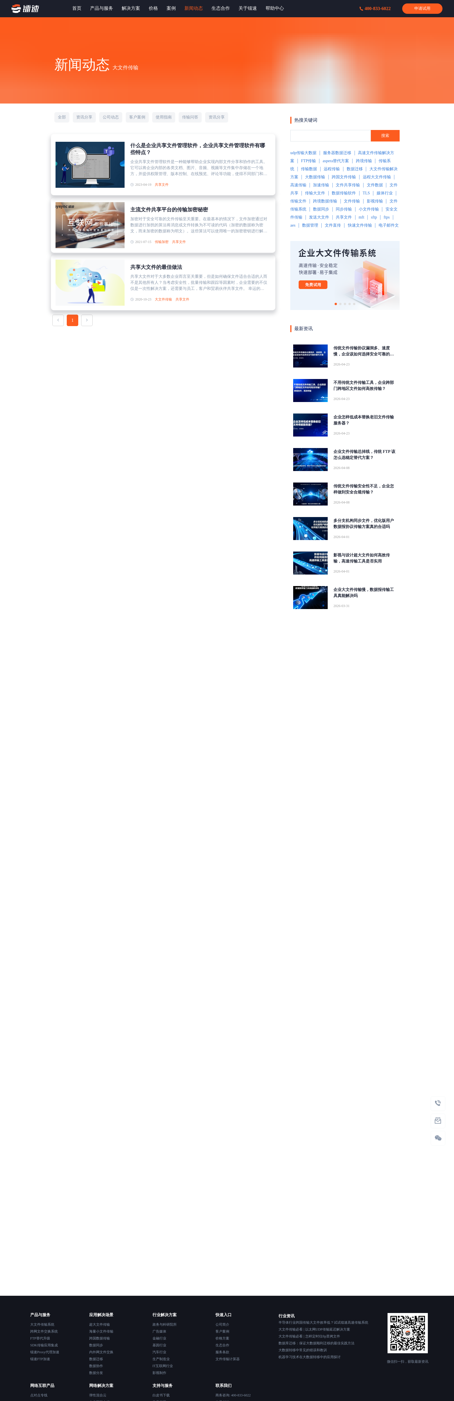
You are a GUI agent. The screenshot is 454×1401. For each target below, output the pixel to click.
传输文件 (298, 201)
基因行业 (159, 1345)
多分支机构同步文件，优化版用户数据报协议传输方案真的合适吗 (363, 523)
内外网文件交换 (101, 1352)
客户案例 (222, 1331)
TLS (366, 193)
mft (361, 217)
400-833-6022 (375, 8)
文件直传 (333, 225)
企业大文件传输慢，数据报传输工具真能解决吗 (363, 592)
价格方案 (222, 1338)
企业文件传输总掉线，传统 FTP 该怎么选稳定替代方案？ (364, 454)
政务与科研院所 (164, 1324)
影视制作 (159, 1373)
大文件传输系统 (42, 1324)
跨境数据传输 (325, 201)
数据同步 (321, 209)
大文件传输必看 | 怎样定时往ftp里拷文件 (309, 1336)
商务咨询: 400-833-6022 (233, 1395)
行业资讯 (286, 1316)
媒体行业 (385, 193)
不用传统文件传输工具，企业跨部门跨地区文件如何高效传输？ (363, 385)
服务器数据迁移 (337, 153)
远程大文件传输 (377, 177)
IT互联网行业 (162, 1366)
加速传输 (321, 185)
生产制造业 (161, 1359)
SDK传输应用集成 (44, 1345)
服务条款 (222, 1352)
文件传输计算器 (227, 1359)
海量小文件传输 (101, 1331)
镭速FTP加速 (40, 1359)
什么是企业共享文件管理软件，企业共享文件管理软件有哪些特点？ (197, 149)
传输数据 (309, 169)
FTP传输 (308, 161)
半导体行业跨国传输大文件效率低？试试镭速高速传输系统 (323, 1322)
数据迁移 (355, 169)
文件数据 (375, 185)
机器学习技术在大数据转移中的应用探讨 (309, 1357)
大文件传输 (163, 299)
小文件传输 (369, 209)
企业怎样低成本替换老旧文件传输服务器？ (363, 420)
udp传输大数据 (303, 153)
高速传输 (298, 185)
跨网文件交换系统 (44, 1331)
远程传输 (332, 169)
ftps (387, 217)
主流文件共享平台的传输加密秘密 (169, 210)
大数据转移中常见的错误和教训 (302, 1350)
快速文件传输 (360, 225)
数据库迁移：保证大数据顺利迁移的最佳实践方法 (316, 1343)
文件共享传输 (348, 185)
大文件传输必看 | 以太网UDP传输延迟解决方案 (314, 1329)
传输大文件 (315, 193)
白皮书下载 (161, 1395)
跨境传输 (364, 161)
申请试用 (422, 8)
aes (292, 225)
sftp (374, 217)
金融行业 (159, 1338)
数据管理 (310, 225)
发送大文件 (319, 217)
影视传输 (375, 201)
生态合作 (222, 1345)
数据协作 (96, 1366)
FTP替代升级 (40, 1338)
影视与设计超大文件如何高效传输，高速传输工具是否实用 (361, 558)
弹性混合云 (97, 1395)
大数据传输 (315, 177)
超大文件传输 (99, 1324)
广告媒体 (159, 1331)
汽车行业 (159, 1352)
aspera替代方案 (336, 161)
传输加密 (162, 242)
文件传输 (352, 201)
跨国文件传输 (344, 177)
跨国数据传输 (99, 1338)
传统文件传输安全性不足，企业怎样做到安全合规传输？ (363, 489)
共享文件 (162, 185)
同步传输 (344, 209)
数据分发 (96, 1373)
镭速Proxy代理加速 (44, 1352)
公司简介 (222, 1324)
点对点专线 (38, 1395)
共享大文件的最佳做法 (156, 267)
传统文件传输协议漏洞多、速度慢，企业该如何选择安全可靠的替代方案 (363, 351)
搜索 (385, 135)
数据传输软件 (344, 193)
